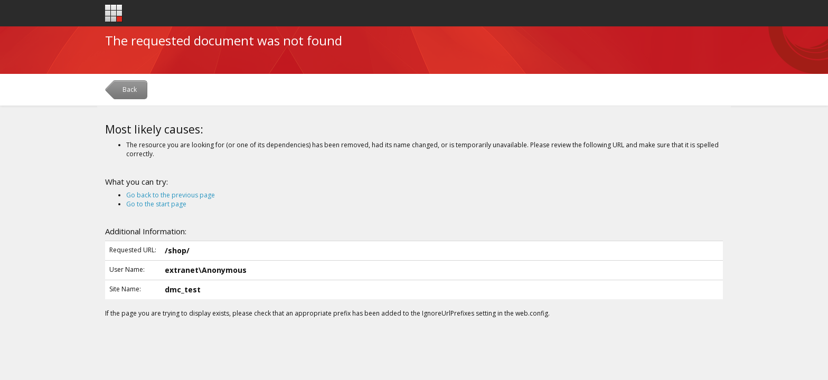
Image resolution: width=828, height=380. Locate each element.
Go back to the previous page (170, 195)
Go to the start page (156, 204)
